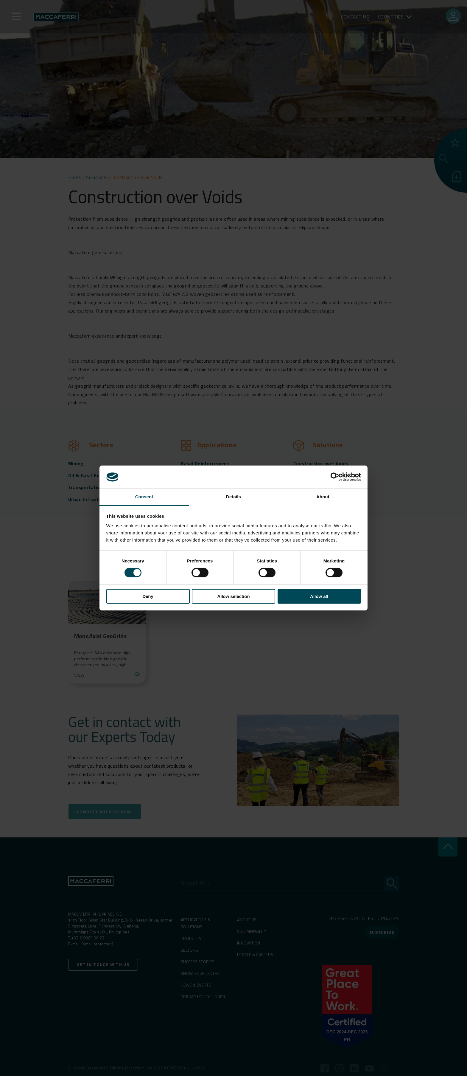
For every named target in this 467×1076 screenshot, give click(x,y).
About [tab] (322, 496)
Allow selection (233, 596)
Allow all (319, 596)
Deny (147, 596)
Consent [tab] (144, 496)
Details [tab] (233, 496)
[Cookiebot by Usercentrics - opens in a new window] (335, 476)
